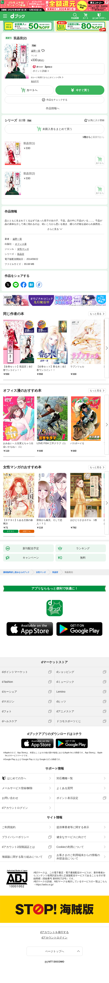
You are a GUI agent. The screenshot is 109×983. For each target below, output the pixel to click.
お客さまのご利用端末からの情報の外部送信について (78, 856)
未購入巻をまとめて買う (57, 129)
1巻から (87, 137)
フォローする (43, 51)
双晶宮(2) (29, 173)
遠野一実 (35, 50)
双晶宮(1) (29, 143)
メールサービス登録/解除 (17, 788)
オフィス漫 (21, 244)
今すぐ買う (82, 90)
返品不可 (35, 81)
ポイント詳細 (40, 71)
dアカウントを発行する (54, 932)
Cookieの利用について (70, 846)
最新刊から (98, 137)
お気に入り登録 (96, 120)
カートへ (32, 90)
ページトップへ (54, 951)
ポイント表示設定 (67, 798)
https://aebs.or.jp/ (44, 884)
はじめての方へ (14, 778)
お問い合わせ (10, 798)
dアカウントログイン (15, 807)
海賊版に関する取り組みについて (22, 856)
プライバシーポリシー (15, 837)
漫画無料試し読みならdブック (16, 572)
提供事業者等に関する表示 (73, 827)
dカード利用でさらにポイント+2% (46, 77)
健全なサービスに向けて (71, 837)
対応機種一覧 (65, 778)
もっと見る (95, 313)
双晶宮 (20, 254)
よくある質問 (65, 788)
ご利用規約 (8, 827)
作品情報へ (52, 108)
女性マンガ (23, 249)
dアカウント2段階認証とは (18, 846)
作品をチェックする (56, 99)
